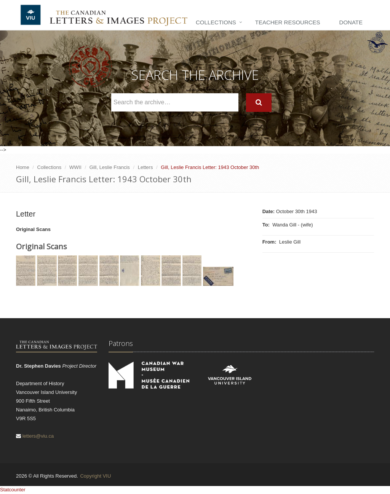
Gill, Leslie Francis (110, 167)
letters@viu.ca (38, 436)
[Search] (259, 102)
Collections (216, 22)
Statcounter (13, 489)
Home (22, 167)
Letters (145, 167)
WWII (75, 167)
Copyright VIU (95, 476)
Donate (351, 22)
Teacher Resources (287, 22)
